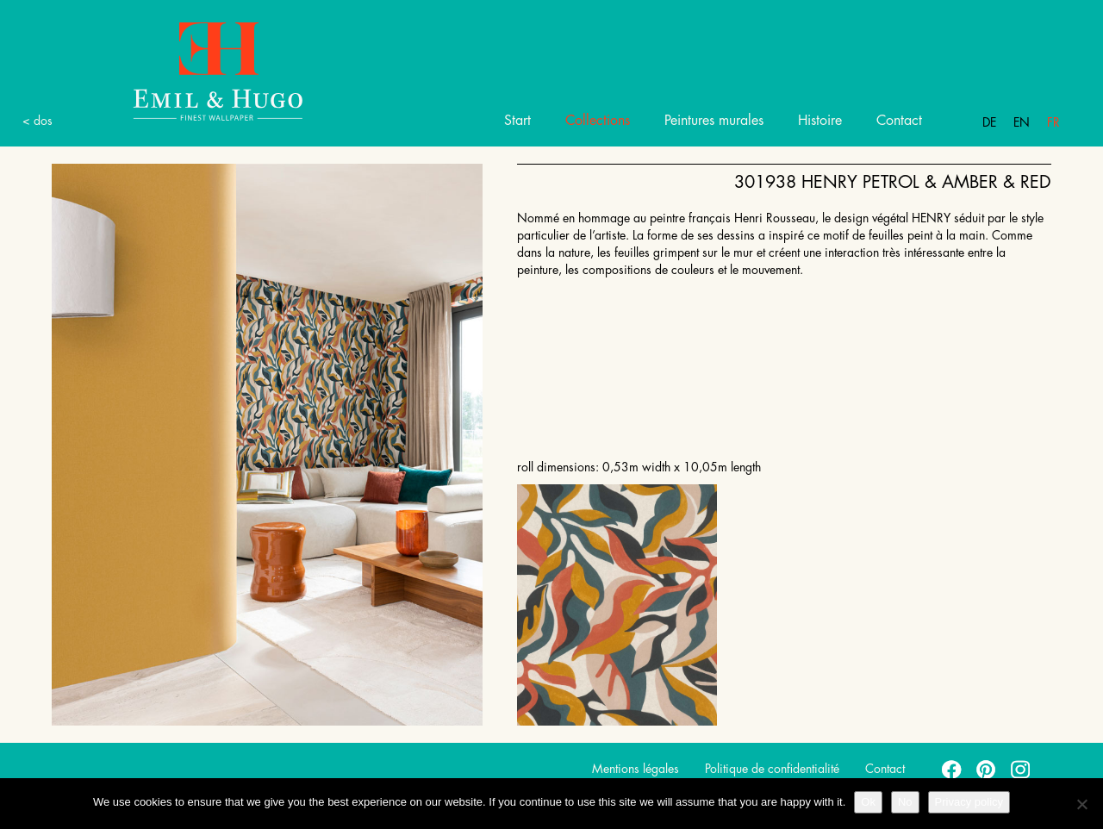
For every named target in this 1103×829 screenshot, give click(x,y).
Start (517, 121)
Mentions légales (635, 769)
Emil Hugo (198, 70)
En (1021, 122)
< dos (37, 121)
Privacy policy (969, 801)
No (905, 801)
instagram (1021, 768)
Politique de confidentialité (772, 769)
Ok (868, 801)
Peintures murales (713, 121)
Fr (1053, 122)
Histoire (820, 121)
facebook (952, 768)
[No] (1081, 804)
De (989, 122)
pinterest (987, 768)
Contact (899, 121)
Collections (597, 121)
